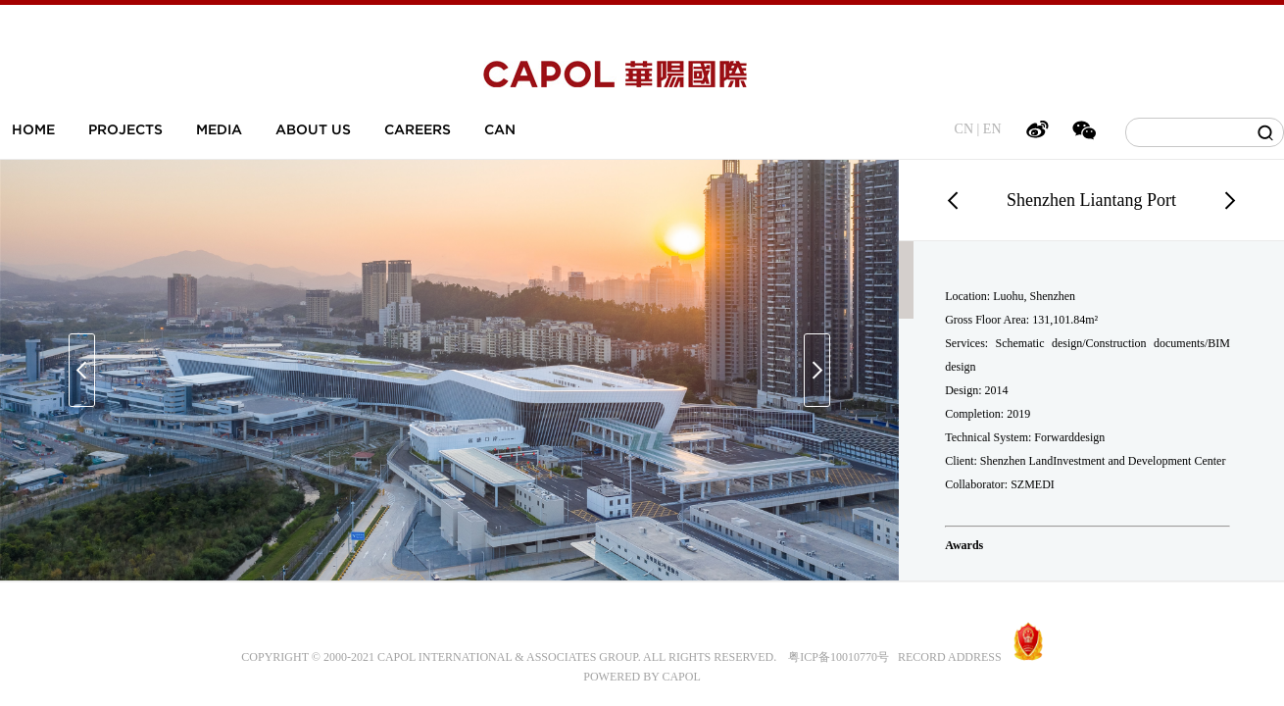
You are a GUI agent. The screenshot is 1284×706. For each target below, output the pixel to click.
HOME (33, 129)
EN (992, 129)
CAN (500, 129)
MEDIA (219, 129)
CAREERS (417, 129)
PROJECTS (125, 129)
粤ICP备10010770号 (838, 657)
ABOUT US (313, 129)
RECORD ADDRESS (945, 657)
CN (964, 129)
